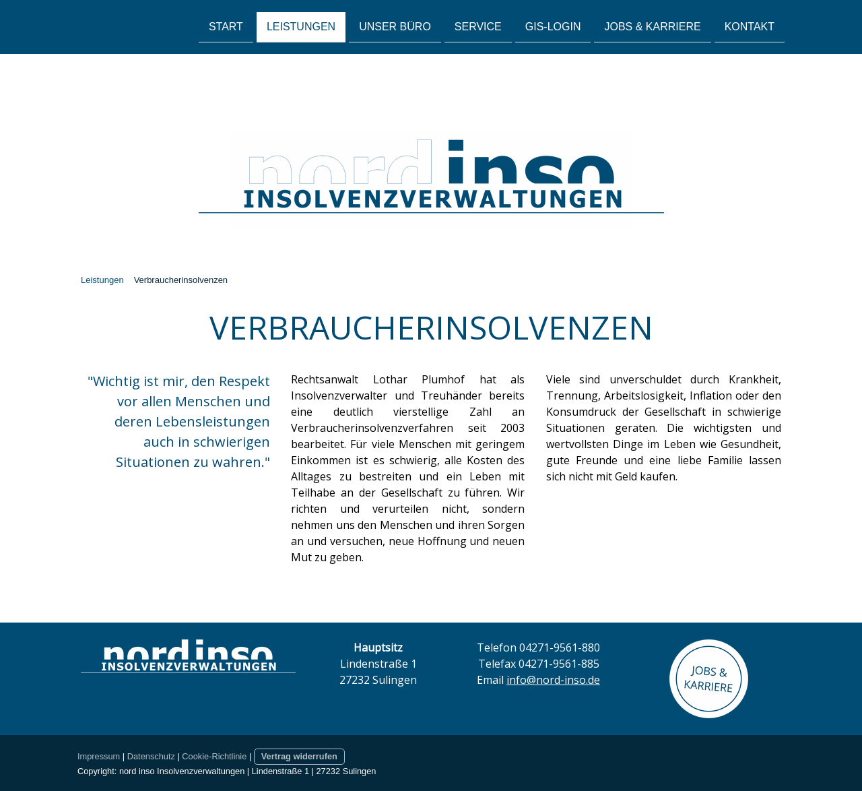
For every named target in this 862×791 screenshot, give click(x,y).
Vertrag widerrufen (299, 756)
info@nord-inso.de (553, 679)
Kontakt (749, 26)
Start (226, 26)
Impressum (98, 756)
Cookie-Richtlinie (214, 756)
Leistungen (301, 26)
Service (478, 26)
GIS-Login (553, 26)
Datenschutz (151, 756)
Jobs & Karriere (652, 26)
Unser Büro (395, 26)
